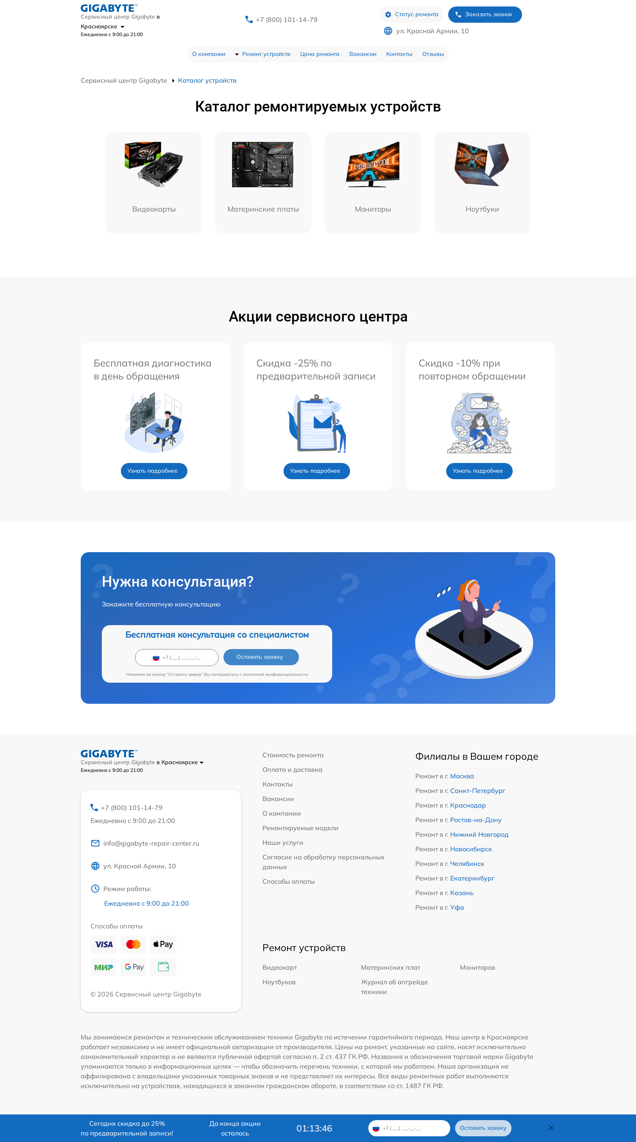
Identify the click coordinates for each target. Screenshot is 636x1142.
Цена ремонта (319, 54)
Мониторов (477, 967)
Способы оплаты (288, 881)
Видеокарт (279, 967)
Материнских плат (390, 967)
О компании (208, 54)
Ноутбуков (279, 982)
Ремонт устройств (266, 54)
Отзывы (433, 54)
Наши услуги (282, 842)
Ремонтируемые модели (300, 828)
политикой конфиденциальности (275, 674)
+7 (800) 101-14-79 (287, 19)
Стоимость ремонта (293, 755)
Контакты (399, 54)
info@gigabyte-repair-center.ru (144, 843)
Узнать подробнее (152, 470)
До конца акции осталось (235, 1128)
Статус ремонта (411, 14)
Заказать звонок (483, 14)
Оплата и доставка (292, 769)
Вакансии (362, 54)
